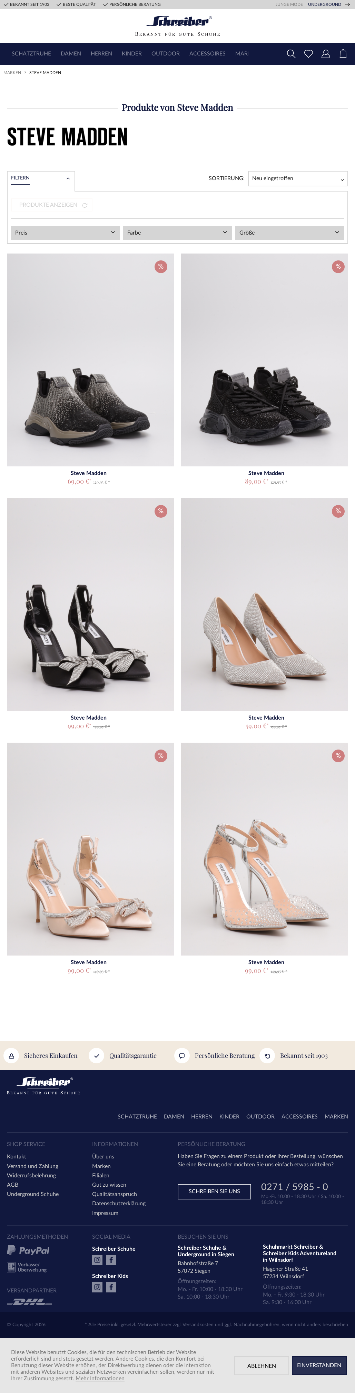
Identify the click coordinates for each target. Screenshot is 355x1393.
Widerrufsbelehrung (31, 1175)
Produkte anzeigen (53, 205)
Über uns (103, 1156)
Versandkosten (198, 1324)
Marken (101, 1166)
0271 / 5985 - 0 (294, 1188)
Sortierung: (227, 178)
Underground (324, 4)
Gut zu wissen (109, 1185)
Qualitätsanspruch (114, 1194)
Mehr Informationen (100, 1378)
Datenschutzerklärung (119, 1203)
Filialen (100, 1175)
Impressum (105, 1213)
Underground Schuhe (33, 1194)
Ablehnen (261, 1366)
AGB (12, 1185)
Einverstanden (319, 1365)
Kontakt (16, 1156)
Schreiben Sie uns (214, 1191)
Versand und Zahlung (32, 1166)
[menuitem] (31, 54)
